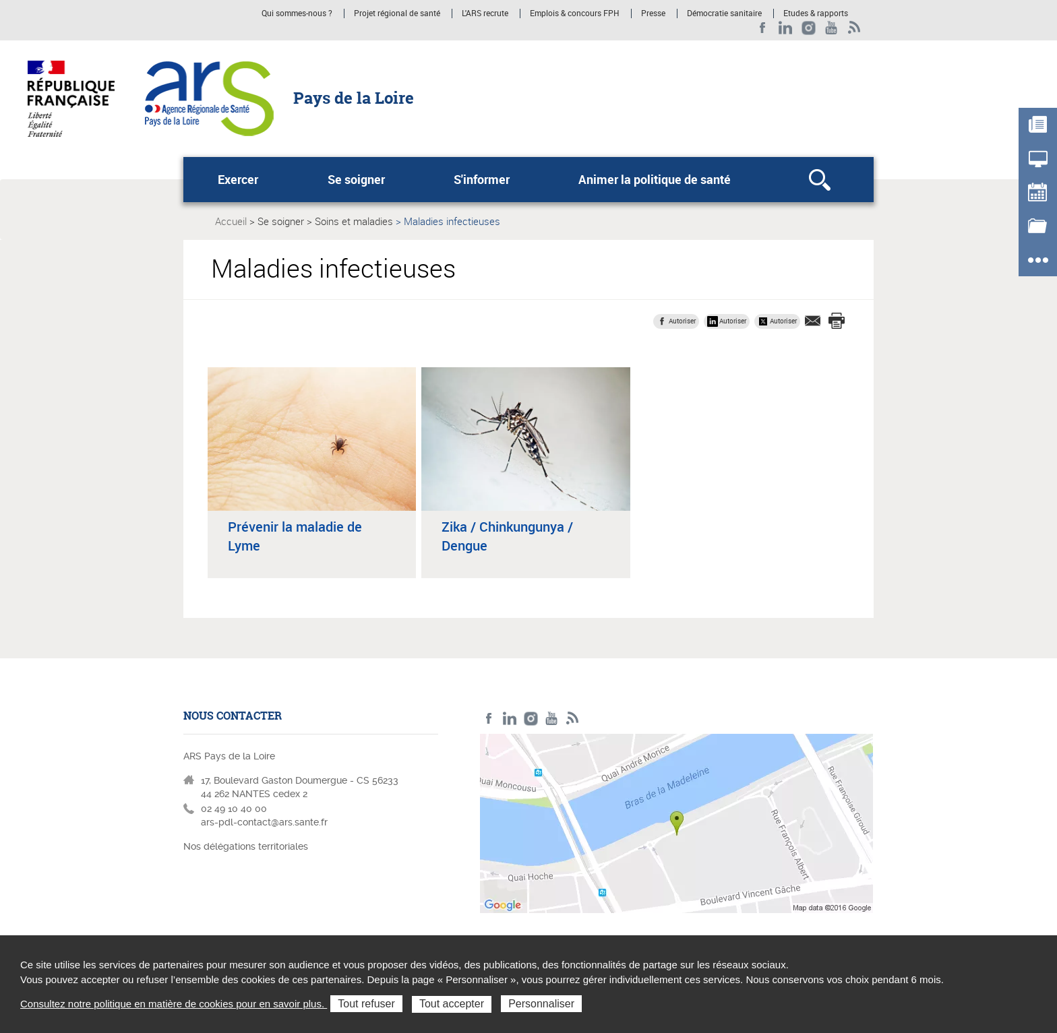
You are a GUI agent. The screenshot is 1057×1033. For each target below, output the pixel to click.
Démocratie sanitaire (724, 13)
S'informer (482, 179)
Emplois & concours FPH (575, 13)
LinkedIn (786, 28)
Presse (653, 13)
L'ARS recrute (485, 13)
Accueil (231, 221)
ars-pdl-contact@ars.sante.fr (264, 822)
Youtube (831, 28)
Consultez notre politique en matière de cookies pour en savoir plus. (173, 1003)
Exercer (238, 179)
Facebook (763, 28)
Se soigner (356, 179)
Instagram (808, 28)
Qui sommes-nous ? (297, 13)
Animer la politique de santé (654, 179)
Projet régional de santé (397, 13)
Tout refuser (366, 1003)
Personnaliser (541, 1003)
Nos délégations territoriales (247, 846)
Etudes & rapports (815, 13)
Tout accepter (451, 1003)
